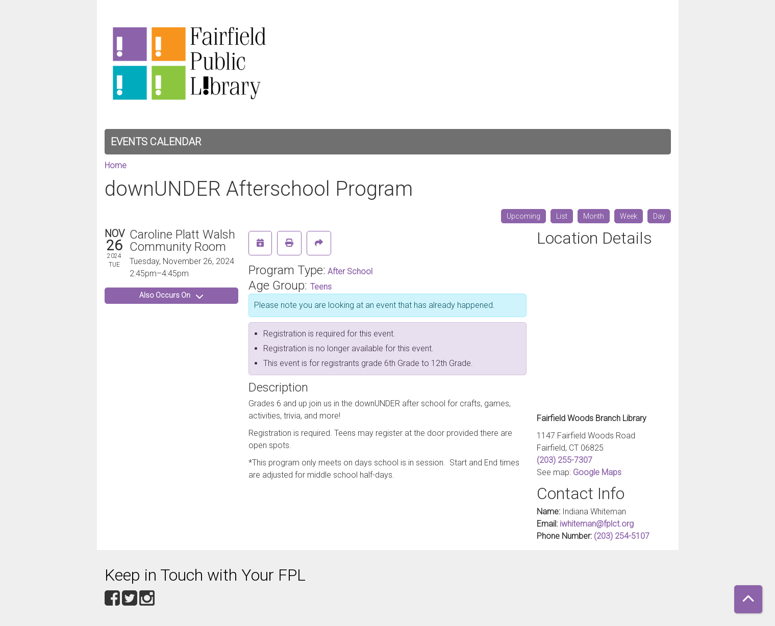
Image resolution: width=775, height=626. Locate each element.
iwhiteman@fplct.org (597, 524)
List (561, 216)
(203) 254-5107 (621, 536)
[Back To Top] (748, 599)
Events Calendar (156, 142)
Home (116, 165)
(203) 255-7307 (564, 460)
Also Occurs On (171, 295)
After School (350, 271)
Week (628, 216)
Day (659, 216)
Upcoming (523, 216)
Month (593, 216)
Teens (321, 287)
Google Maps (597, 472)
